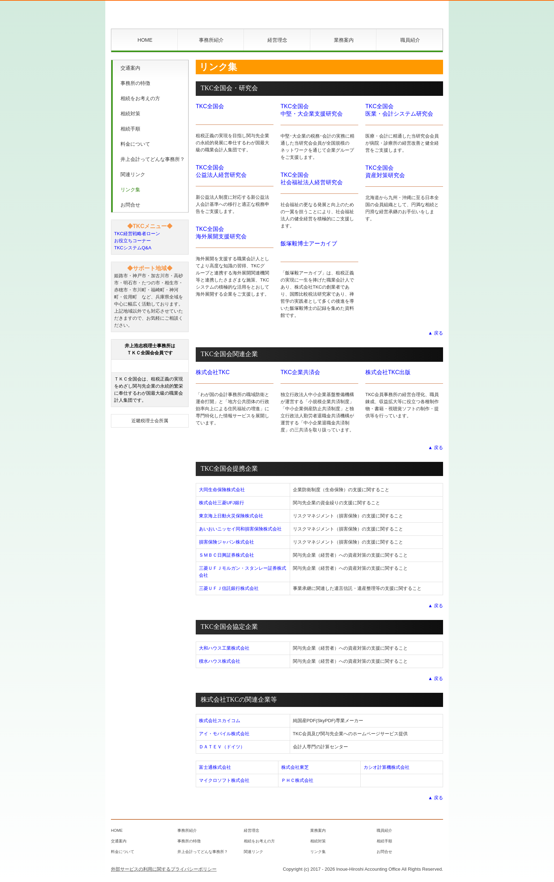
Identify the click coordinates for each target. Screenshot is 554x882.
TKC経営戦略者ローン (137, 233)
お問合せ (130, 205)
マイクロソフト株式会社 (224, 780)
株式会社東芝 (295, 767)
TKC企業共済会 (300, 372)
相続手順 (130, 129)
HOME (144, 40)
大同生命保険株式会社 (222, 489)
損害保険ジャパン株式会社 (226, 542)
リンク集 (130, 189)
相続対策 (130, 113)
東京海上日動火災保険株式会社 (231, 515)
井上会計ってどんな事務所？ (152, 159)
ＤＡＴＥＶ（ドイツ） (222, 746)
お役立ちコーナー (132, 240)
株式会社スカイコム (219, 720)
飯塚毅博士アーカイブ (309, 243)
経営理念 (277, 40)
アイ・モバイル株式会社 (224, 733)
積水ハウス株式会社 (219, 661)
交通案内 (130, 68)
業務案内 (344, 40)
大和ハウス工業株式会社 (224, 648)
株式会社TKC (213, 372)
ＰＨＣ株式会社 (297, 780)
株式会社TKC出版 (388, 372)
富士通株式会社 (215, 767)
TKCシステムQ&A (132, 247)
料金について (135, 144)
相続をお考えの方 (140, 98)
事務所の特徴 (135, 83)
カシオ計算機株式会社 (386, 767)
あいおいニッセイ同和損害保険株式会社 (240, 529)
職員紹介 (410, 40)
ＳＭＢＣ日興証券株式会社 (226, 555)
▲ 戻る (435, 333)
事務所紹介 (211, 40)
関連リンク (132, 174)
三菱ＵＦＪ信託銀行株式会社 (229, 588)
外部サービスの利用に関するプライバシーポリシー (164, 869)
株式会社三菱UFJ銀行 (221, 502)
